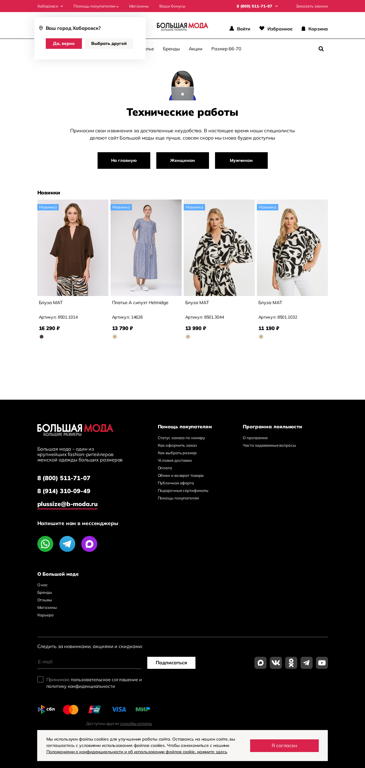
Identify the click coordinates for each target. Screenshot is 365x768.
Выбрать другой (109, 43)
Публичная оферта (176, 482)
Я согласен (284, 745)
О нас (42, 584)
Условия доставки (175, 460)
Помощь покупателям (96, 6)
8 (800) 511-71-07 (63, 477)
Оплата (165, 467)
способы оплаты (136, 723)
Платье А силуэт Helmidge (140, 302)
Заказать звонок (312, 6)
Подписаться (171, 662)
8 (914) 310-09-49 (63, 490)
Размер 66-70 (226, 49)
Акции (196, 49)
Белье (147, 49)
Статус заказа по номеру (181, 437)
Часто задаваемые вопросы (269, 445)
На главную (124, 160)
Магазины (139, 6)
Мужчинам (241, 160)
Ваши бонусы (172, 6)
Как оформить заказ (177, 445)
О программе (255, 437)
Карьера (45, 614)
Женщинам (182, 160)
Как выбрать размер (177, 452)
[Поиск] (321, 48)
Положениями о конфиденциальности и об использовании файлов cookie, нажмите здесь (136, 751)
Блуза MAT (51, 302)
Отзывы (44, 599)
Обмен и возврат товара (181, 475)
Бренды (171, 49)
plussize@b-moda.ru (67, 503)
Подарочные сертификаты (183, 490)
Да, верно (64, 43)
